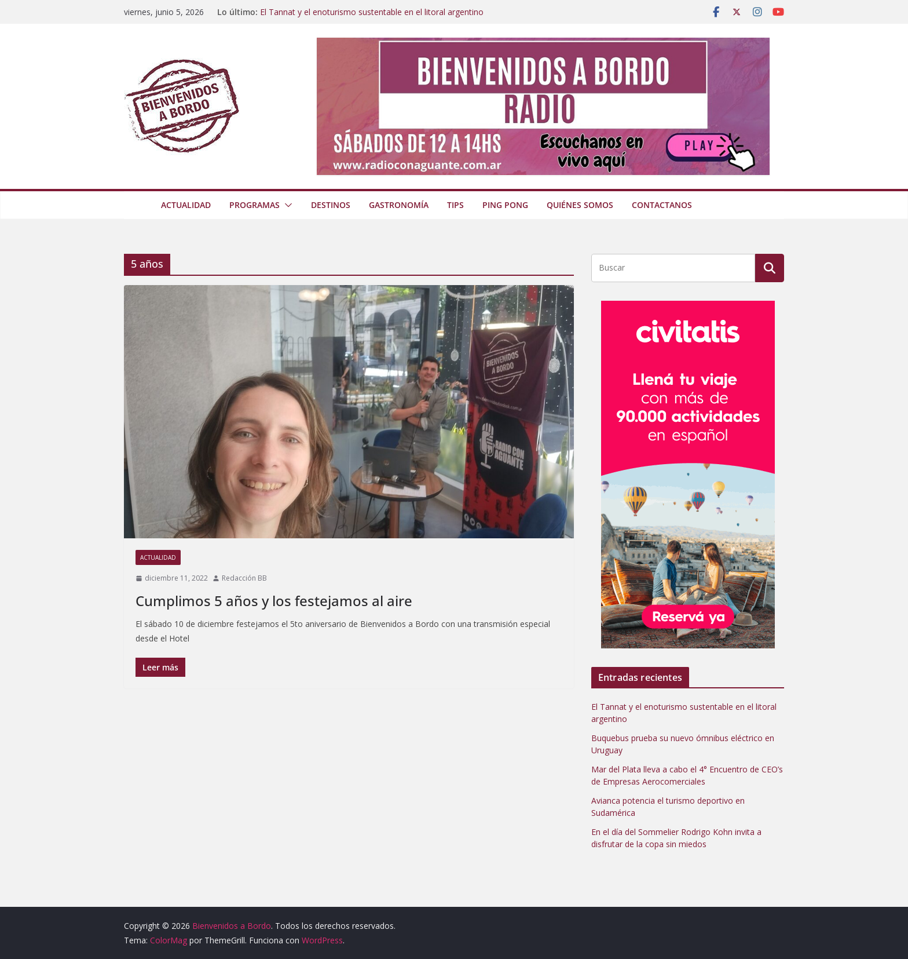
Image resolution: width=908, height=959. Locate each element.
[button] (286, 205)
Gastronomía (399, 204)
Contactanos (662, 204)
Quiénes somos (580, 204)
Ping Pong (505, 204)
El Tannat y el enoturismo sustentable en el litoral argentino (372, 11)
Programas (254, 204)
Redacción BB (244, 578)
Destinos (330, 204)
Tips (455, 204)
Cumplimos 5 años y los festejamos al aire (274, 600)
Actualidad (186, 204)
